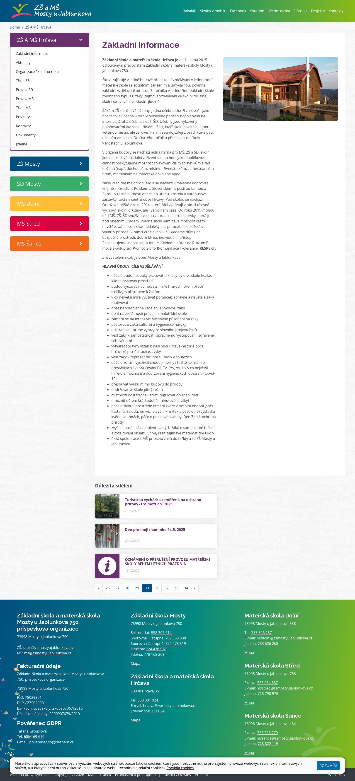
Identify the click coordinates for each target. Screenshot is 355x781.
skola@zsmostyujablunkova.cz (48, 647)
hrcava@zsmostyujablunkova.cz (170, 705)
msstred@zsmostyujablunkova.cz (285, 688)
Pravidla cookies (180, 767)
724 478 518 (156, 648)
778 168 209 (154, 654)
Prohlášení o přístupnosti (136, 774)
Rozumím (328, 765)
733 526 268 (268, 643)
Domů (15, 27)
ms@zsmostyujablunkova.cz (47, 653)
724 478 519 (175, 643)
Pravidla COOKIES (176, 774)
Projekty (318, 10)
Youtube (257, 10)
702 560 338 (175, 638)
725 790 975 (268, 693)
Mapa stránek (99, 774)
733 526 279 (267, 732)
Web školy (336, 774)
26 (107, 588)
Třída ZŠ (22, 80)
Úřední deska (279, 10)
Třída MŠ (23, 107)
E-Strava (300, 10)
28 (127, 588)
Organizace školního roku (37, 71)
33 (176, 588)
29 (137, 588)
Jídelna (21, 144)
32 (166, 588)
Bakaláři (189, 10)
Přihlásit (201, 774)
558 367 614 (161, 632)
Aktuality (23, 62)
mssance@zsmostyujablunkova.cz (285, 738)
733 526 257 (261, 632)
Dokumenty (26, 135)
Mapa (135, 663)
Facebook (238, 10)
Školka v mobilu (213, 10)
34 (186, 588)
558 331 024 (148, 700)
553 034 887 (267, 682)
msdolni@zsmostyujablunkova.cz (284, 638)
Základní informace (32, 53)
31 (157, 588)
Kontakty (335, 10)
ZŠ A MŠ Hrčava (38, 27)
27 (117, 588)
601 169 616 (34, 736)
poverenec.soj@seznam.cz (51, 742)
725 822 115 (268, 743)
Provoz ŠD (24, 89)
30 (147, 588)
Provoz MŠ (25, 98)
